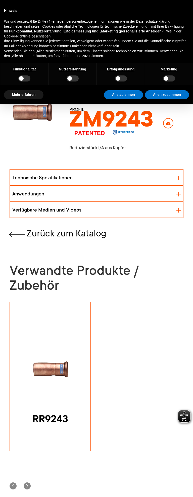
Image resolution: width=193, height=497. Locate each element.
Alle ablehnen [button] (123, 95)
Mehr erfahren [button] (23, 95)
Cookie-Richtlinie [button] (17, 36)
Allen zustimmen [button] (167, 95)
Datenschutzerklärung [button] (153, 21)
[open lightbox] (32, 112)
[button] (13, 485)
